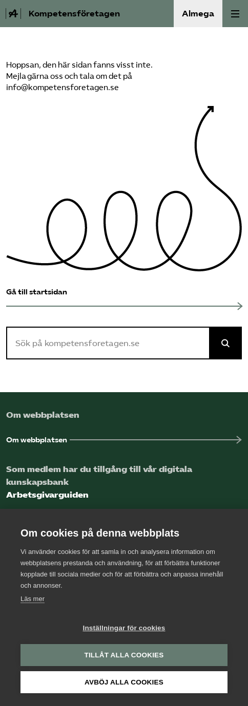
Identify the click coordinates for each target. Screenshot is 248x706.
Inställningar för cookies (123, 628)
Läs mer (32, 599)
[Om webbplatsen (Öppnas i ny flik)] (124, 440)
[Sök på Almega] (225, 343)
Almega (198, 13)
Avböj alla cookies (124, 682)
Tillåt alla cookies (123, 655)
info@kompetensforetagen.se (62, 87)
